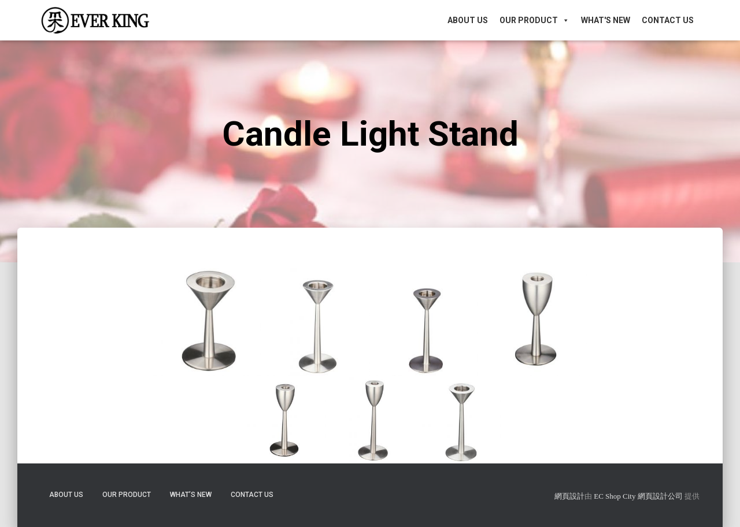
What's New (605, 20)
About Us (467, 20)
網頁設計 (569, 496)
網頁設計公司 (660, 496)
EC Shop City (616, 496)
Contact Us (668, 20)
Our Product (534, 20)
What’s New (191, 495)
